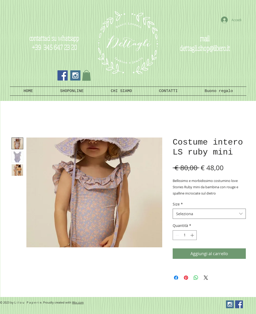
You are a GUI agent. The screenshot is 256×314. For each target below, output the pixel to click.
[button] (86, 75)
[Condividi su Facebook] (176, 278)
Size (178, 204)
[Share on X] (206, 278)
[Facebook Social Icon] (62, 75)
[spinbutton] (184, 235)
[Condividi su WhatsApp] (196, 278)
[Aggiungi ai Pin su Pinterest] (186, 278)
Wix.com (78, 302)
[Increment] (192, 235)
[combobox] (209, 214)
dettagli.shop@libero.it (205, 48)
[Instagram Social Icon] (75, 75)
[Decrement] (176, 235)
